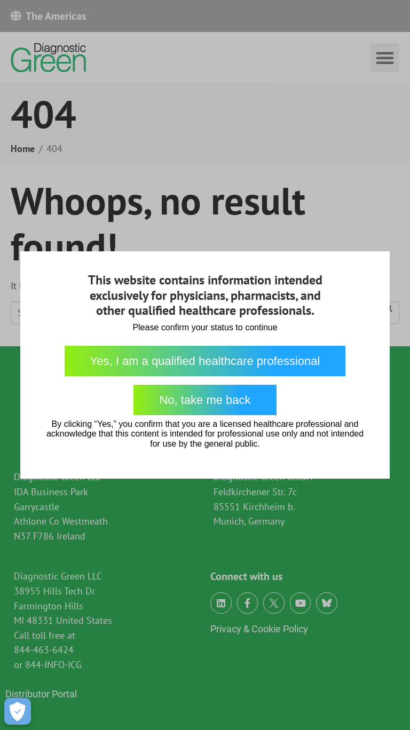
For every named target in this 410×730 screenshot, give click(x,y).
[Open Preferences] (17, 711)
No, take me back (204, 400)
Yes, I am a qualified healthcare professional (205, 361)
